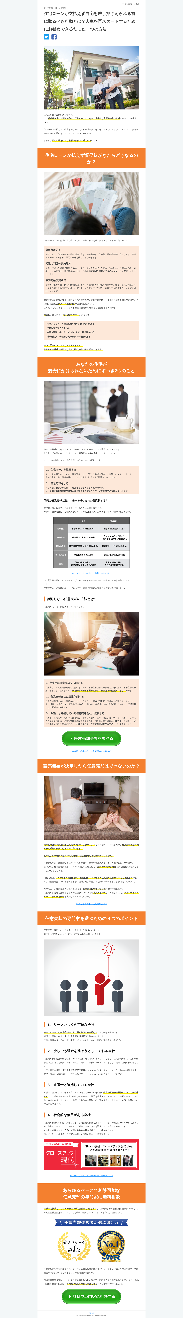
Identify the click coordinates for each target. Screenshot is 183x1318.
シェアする (54, 36)
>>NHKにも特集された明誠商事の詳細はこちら (91, 1175)
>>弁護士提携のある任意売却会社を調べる (91, 751)
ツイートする (46, 36)
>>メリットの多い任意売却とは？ (91, 904)
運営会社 (91, 1313)
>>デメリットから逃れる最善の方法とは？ (91, 573)
